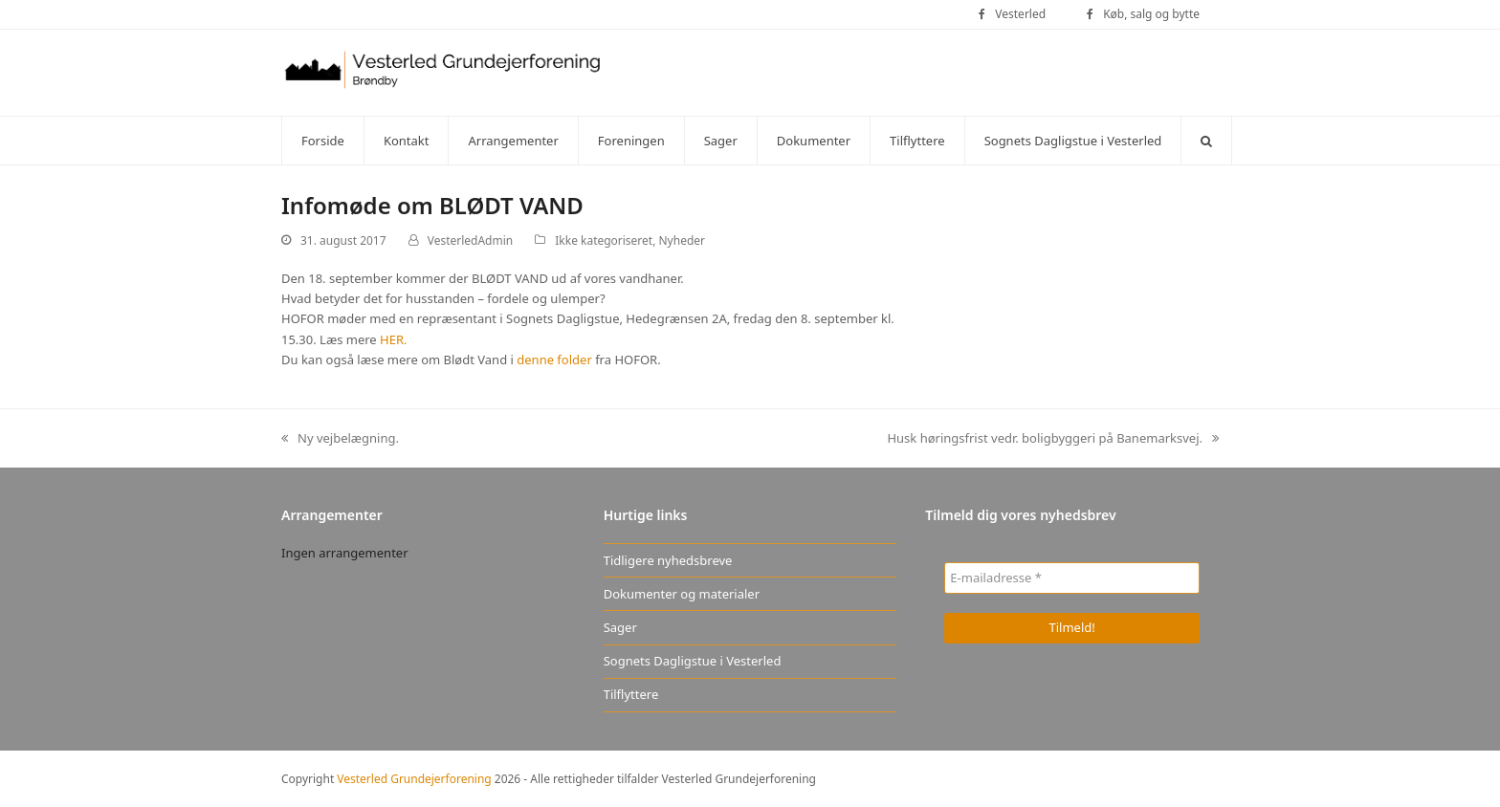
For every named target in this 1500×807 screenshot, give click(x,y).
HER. (393, 339)
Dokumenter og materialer (682, 593)
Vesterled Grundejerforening (414, 779)
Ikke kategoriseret (603, 240)
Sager (620, 627)
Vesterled (1020, 14)
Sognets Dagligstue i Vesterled (693, 660)
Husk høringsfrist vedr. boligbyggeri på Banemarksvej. (1053, 438)
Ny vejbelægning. (340, 438)
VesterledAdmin (470, 240)
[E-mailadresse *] (1072, 578)
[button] (1206, 140)
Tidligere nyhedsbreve (668, 560)
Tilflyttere (631, 694)
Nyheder (682, 240)
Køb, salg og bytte (1151, 14)
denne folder (556, 359)
